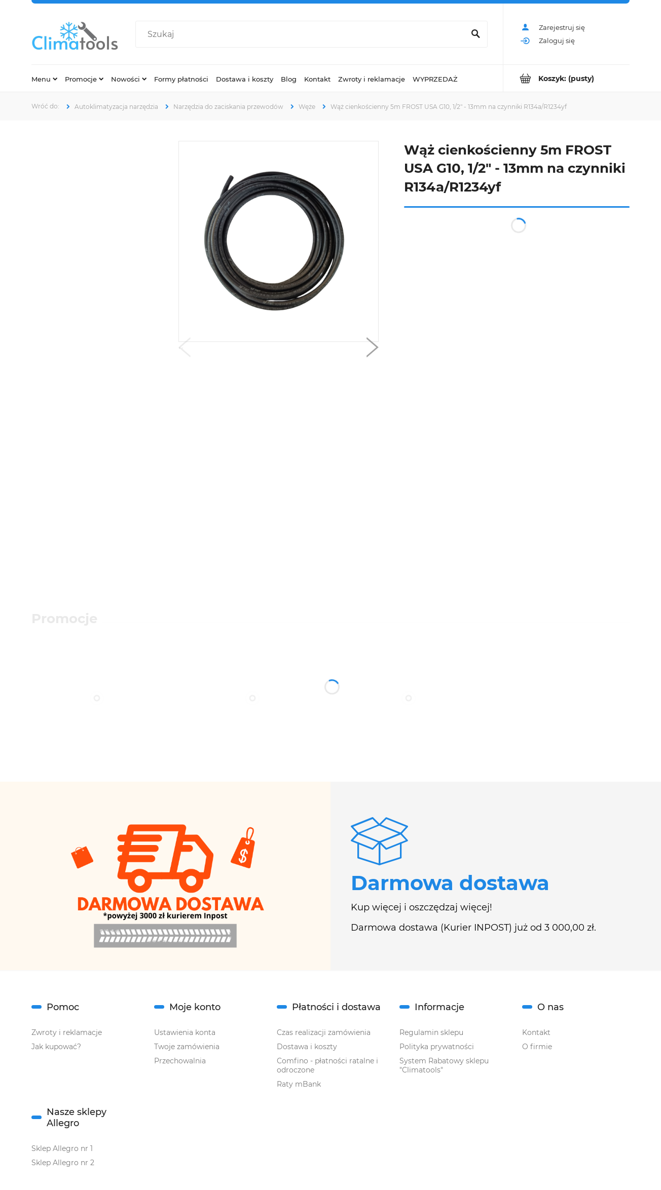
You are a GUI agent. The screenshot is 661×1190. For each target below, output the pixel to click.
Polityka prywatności (436, 1046)
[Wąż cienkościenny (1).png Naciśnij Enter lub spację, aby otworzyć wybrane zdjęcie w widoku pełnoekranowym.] (278, 241)
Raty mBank (299, 1084)
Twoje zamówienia (186, 1046)
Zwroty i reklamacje (66, 1032)
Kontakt (536, 1032)
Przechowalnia (180, 1060)
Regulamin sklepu (431, 1032)
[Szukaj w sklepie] (302, 34)
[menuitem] (44, 78)
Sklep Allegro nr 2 (62, 1162)
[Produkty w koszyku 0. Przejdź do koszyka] (566, 78)
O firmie (537, 1046)
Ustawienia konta (184, 1032)
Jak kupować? (56, 1046)
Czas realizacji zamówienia (324, 1032)
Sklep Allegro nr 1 (62, 1148)
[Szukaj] (475, 34)
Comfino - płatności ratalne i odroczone (327, 1065)
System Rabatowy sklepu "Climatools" (444, 1065)
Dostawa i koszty (307, 1046)
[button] (184, 349)
